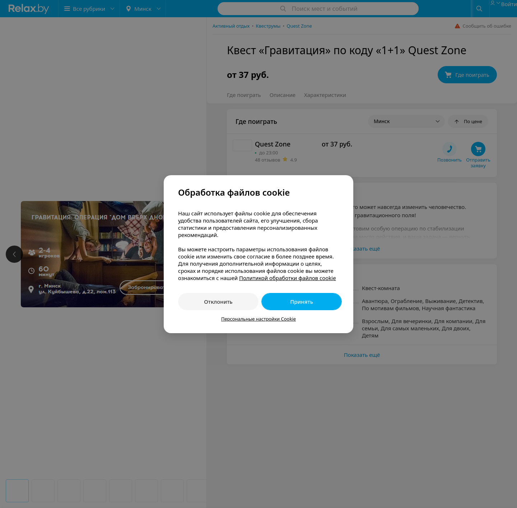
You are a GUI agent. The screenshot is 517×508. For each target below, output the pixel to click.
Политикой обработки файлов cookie (287, 277)
